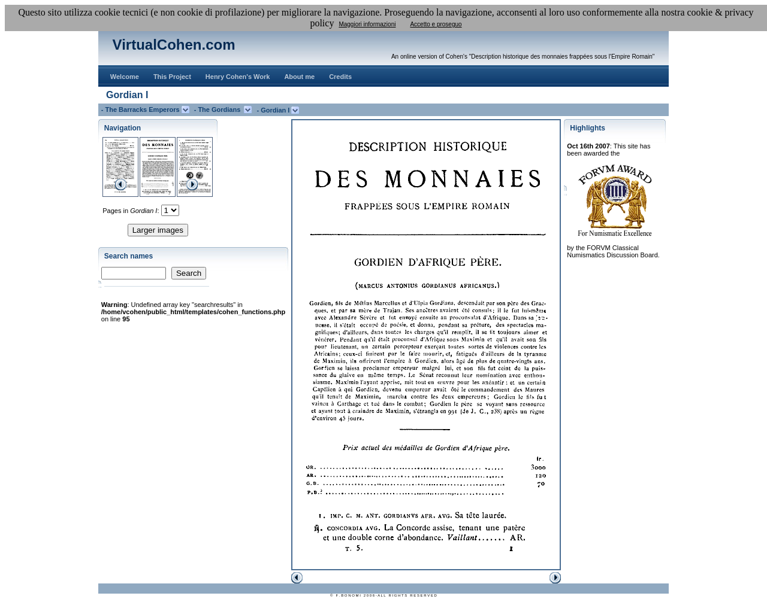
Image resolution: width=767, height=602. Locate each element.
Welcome (124, 76)
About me (299, 76)
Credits (340, 76)
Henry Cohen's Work (238, 76)
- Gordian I (273, 110)
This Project (172, 76)
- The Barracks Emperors (141, 109)
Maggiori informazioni (367, 24)
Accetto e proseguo (435, 24)
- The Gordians (219, 109)
